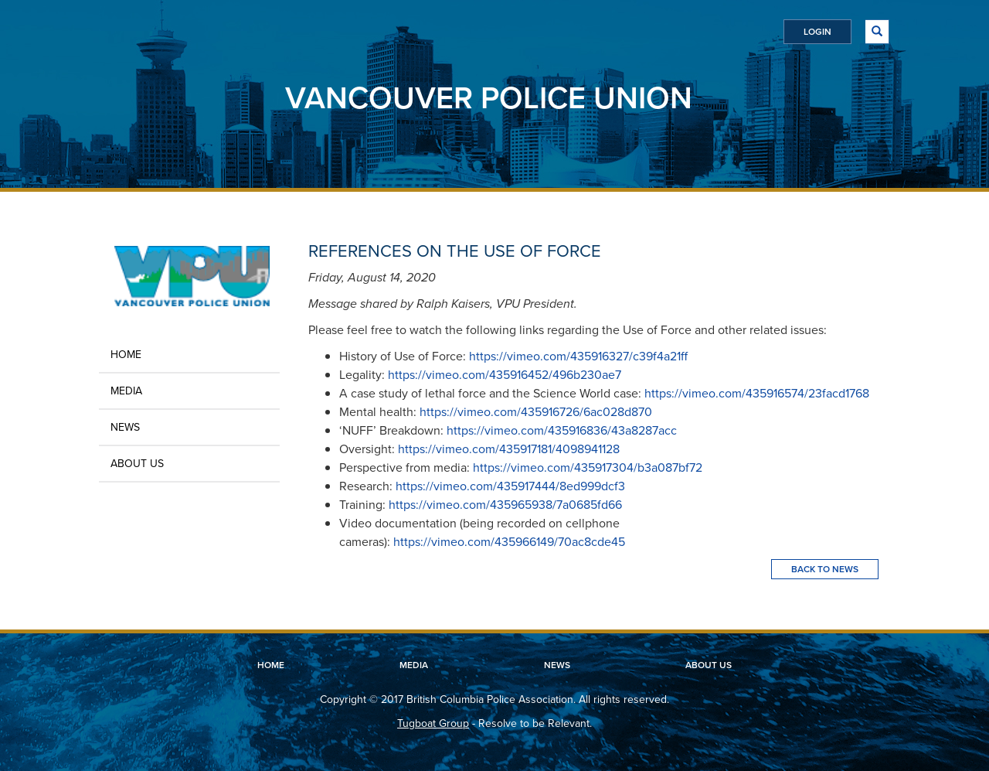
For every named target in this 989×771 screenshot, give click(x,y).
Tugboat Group (433, 723)
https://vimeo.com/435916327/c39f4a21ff (578, 356)
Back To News (824, 569)
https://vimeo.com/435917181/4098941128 (509, 449)
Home (125, 354)
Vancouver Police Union (488, 98)
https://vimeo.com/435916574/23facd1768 (756, 393)
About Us (137, 463)
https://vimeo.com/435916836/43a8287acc (562, 430)
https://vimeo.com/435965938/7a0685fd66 (505, 504)
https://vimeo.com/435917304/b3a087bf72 (587, 467)
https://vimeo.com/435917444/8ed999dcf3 (510, 486)
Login (817, 32)
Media (126, 391)
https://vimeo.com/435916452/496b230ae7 (504, 375)
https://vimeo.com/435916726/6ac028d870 (536, 412)
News (125, 427)
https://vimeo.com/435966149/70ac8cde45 (509, 542)
